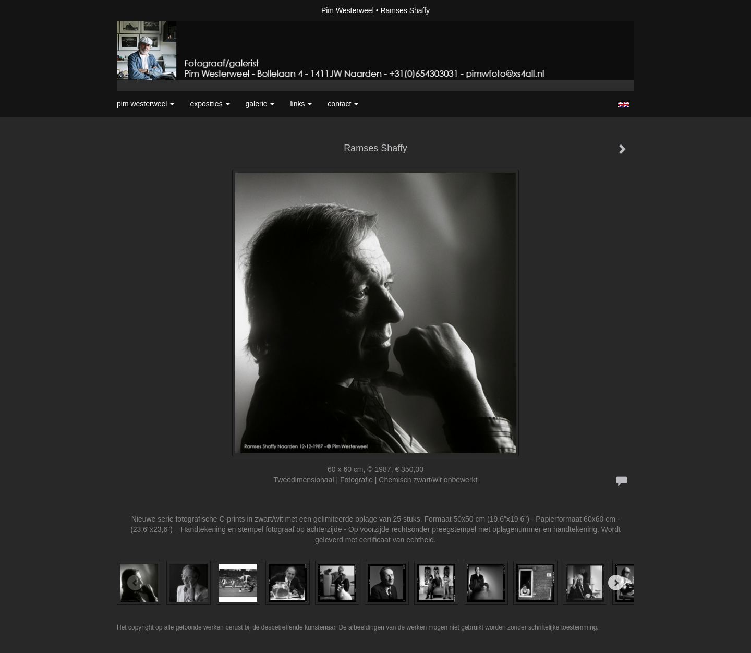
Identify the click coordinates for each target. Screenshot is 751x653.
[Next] (616, 582)
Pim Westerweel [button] (145, 104)
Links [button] (301, 104)
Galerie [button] (260, 104)
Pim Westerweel (347, 10)
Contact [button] (343, 104)
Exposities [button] (209, 104)
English (623, 104)
